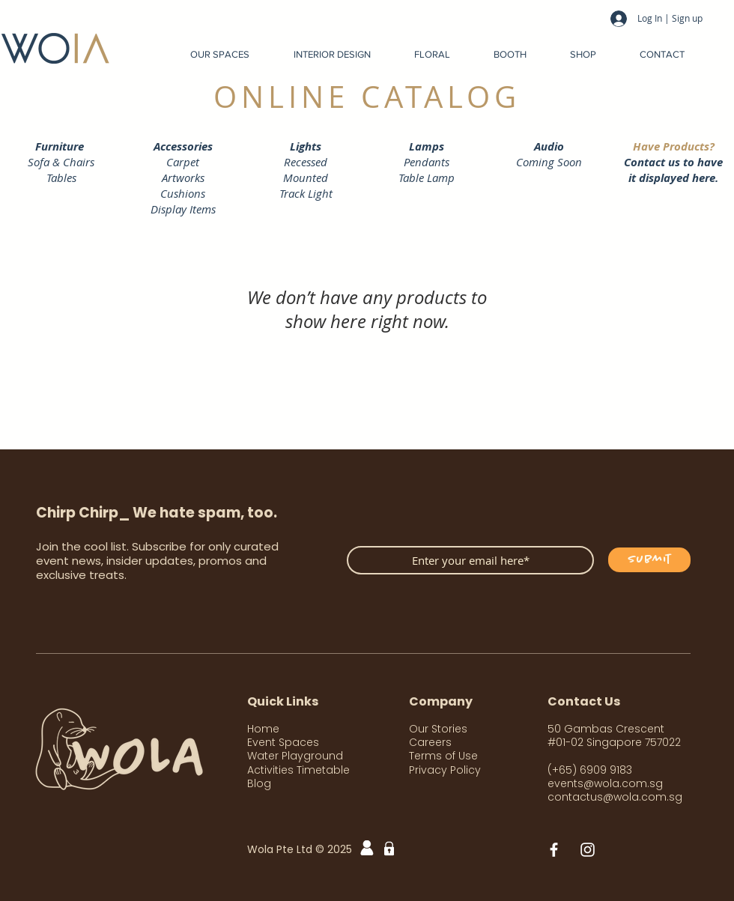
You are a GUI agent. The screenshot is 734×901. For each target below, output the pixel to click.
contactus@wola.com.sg (615, 796)
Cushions (182, 193)
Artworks (183, 177)
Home (263, 728)
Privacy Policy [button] (445, 769)
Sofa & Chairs (61, 161)
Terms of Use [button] (443, 755)
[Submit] (649, 559)
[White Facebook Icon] (554, 849)
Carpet (182, 161)
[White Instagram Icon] (587, 849)
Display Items (183, 208)
